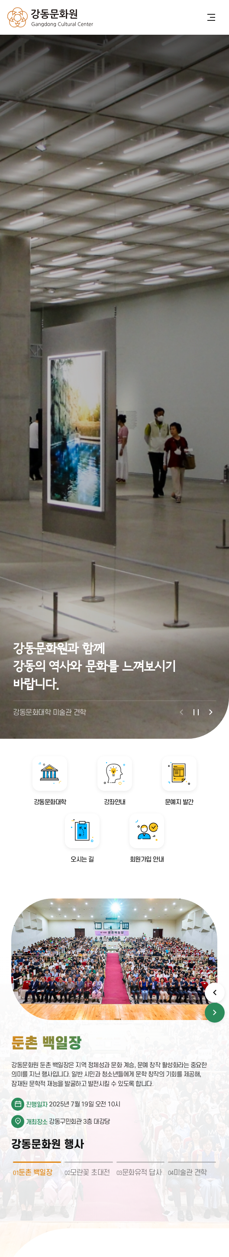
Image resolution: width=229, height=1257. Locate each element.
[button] (181, 712)
